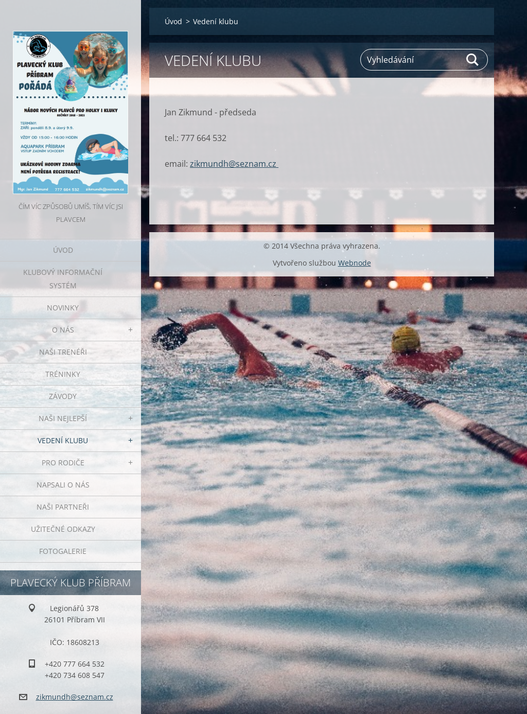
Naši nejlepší (63, 418)
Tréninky (62, 374)
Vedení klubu (63, 440)
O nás (63, 330)
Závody (63, 396)
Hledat (473, 59)
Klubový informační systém (62, 278)
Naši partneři (63, 507)
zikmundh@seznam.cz (234, 163)
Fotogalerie (62, 551)
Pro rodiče (63, 462)
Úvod (63, 250)
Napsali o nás (63, 485)
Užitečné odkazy (63, 529)
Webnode (354, 263)
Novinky (63, 307)
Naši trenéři (63, 352)
